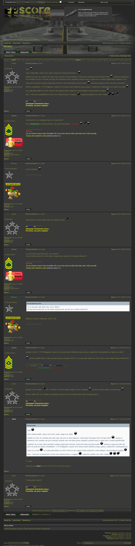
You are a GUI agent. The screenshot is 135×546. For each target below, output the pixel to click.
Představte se (26, 43)
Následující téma (125, 56)
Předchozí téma (114, 56)
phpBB (10, 545)
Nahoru (6, 111)
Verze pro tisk (9, 56)
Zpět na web (104, 2)
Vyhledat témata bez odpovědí (13, 40)
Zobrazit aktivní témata (31, 40)
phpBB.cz (42, 545)
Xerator (7, 46)
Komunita (71, 2)
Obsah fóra (7, 43)
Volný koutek (17, 43)
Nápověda (81, 2)
